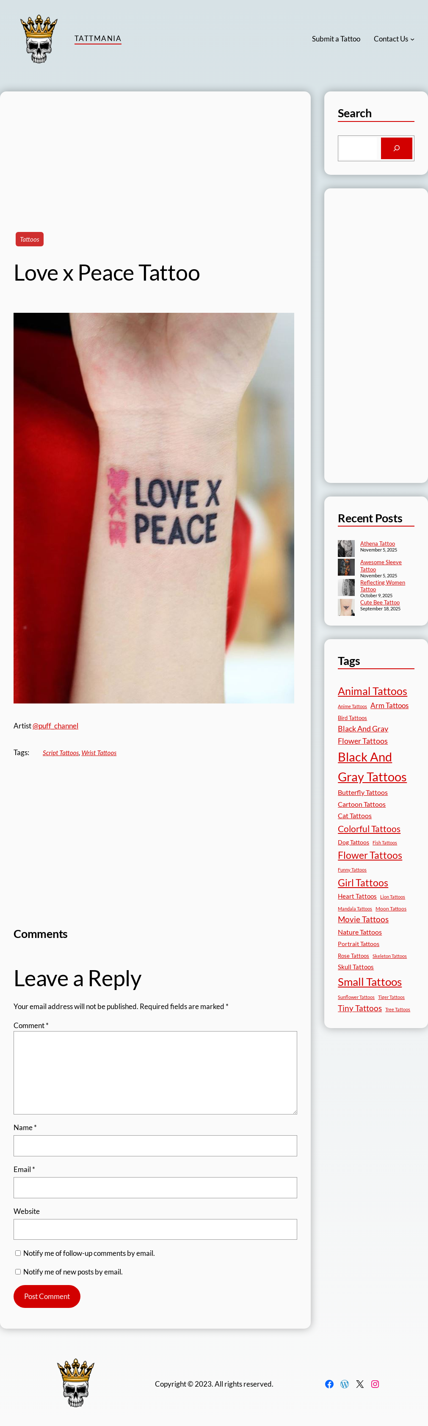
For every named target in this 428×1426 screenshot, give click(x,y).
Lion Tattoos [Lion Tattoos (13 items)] (392, 896)
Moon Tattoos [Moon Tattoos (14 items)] (391, 908)
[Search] (396, 148)
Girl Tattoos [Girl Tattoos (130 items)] (363, 882)
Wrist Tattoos (98, 752)
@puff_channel (55, 725)
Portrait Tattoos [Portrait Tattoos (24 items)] (358, 943)
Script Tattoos (61, 752)
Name (25, 1127)
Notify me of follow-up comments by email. (89, 1253)
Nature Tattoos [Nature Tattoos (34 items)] (360, 932)
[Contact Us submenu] (412, 39)
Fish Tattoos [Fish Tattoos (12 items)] (385, 842)
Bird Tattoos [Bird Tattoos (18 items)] (352, 717)
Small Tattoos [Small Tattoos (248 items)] (370, 981)
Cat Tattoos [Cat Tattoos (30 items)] (355, 815)
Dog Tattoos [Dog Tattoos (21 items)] (353, 842)
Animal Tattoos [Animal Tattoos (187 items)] (372, 691)
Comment (31, 1025)
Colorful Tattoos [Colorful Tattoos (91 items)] (369, 828)
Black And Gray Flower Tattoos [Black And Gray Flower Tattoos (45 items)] (363, 734)
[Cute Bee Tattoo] (346, 608)
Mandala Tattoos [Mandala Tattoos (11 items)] (355, 908)
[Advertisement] (155, 150)
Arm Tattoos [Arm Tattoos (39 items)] (389, 705)
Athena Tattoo (377, 543)
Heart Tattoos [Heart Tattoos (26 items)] (357, 896)
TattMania (98, 38)
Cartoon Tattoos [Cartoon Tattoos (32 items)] (362, 804)
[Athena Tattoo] (346, 549)
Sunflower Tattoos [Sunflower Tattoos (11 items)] (356, 997)
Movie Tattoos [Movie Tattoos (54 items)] (363, 919)
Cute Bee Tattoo (380, 602)
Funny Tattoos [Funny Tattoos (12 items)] (352, 869)
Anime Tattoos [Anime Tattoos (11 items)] (352, 706)
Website (27, 1211)
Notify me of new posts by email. (73, 1271)
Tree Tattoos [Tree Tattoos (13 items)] (397, 1009)
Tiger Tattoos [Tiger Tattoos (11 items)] (391, 997)
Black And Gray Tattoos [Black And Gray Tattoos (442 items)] (372, 766)
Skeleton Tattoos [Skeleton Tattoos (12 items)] (390, 956)
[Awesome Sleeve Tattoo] (346, 568)
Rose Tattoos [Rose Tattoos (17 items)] (353, 955)
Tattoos (29, 239)
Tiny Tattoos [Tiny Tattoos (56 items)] (360, 1008)
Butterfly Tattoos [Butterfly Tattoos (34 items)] (363, 792)
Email (24, 1169)
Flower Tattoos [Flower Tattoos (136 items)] (370, 855)
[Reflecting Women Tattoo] (346, 588)
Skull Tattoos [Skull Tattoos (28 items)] (356, 967)
